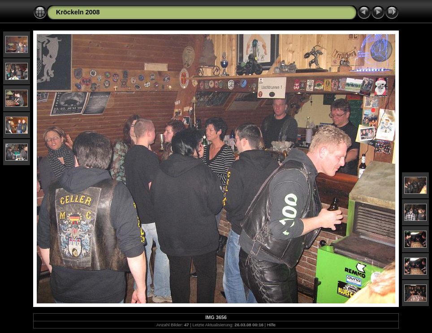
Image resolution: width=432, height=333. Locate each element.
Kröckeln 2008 (78, 12)
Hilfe (271, 324)
